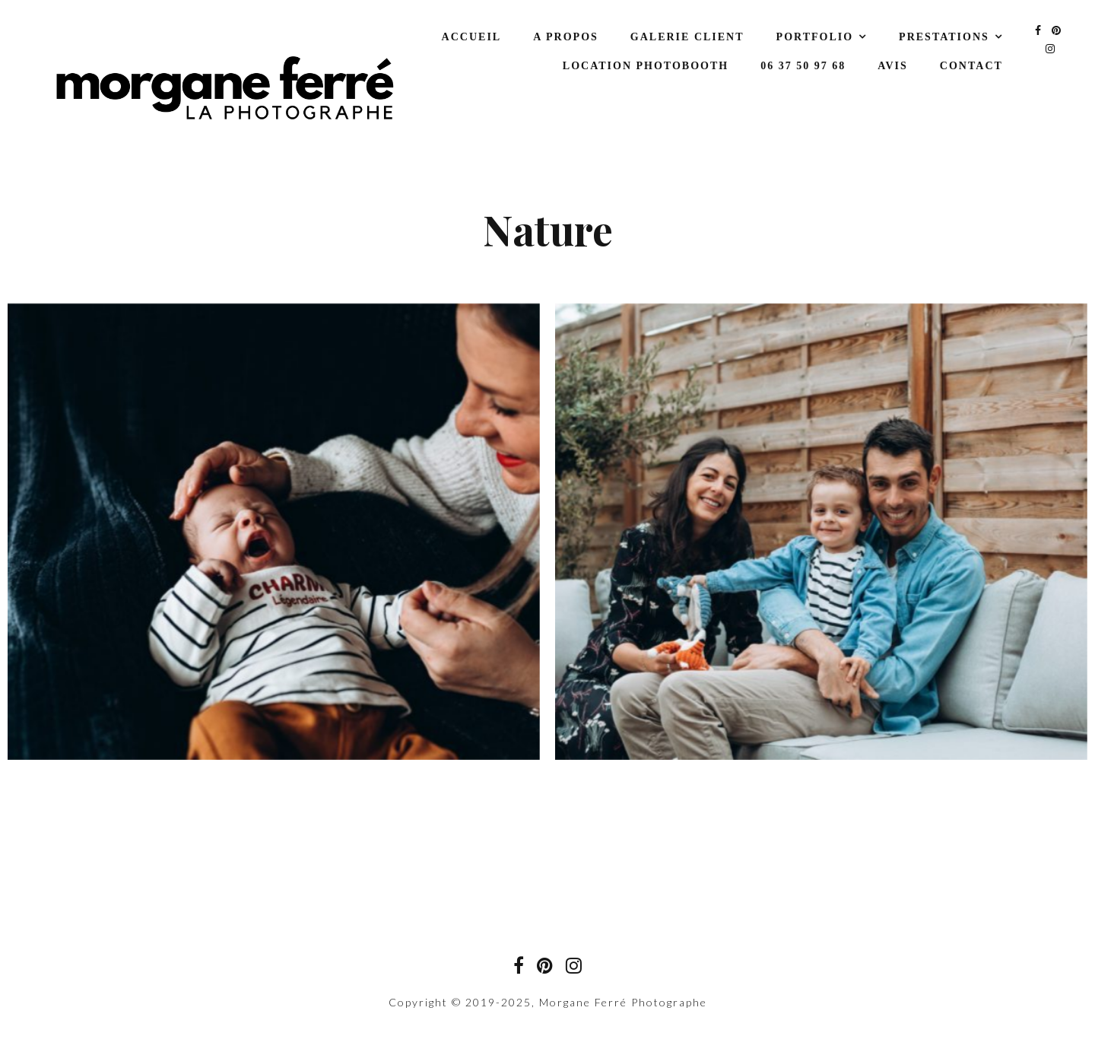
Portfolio (815, 37)
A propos (565, 37)
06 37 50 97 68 (803, 66)
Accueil (472, 37)
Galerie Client (687, 37)
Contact (971, 66)
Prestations (944, 37)
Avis (893, 66)
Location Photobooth (645, 66)
